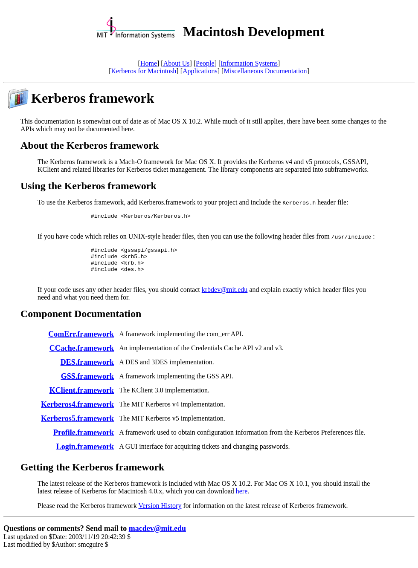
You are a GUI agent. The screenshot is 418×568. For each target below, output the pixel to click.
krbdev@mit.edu (225, 298)
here (242, 500)
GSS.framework (87, 385)
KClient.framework (81, 399)
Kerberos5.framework (77, 427)
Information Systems (249, 63)
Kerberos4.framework (77, 413)
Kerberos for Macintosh (144, 71)
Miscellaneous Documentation (265, 71)
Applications (200, 71)
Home (148, 63)
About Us (176, 63)
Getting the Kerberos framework (92, 476)
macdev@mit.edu (157, 537)
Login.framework (85, 455)
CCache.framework (81, 357)
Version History (160, 514)
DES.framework (87, 371)
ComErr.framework (81, 343)
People (205, 63)
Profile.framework (83, 441)
